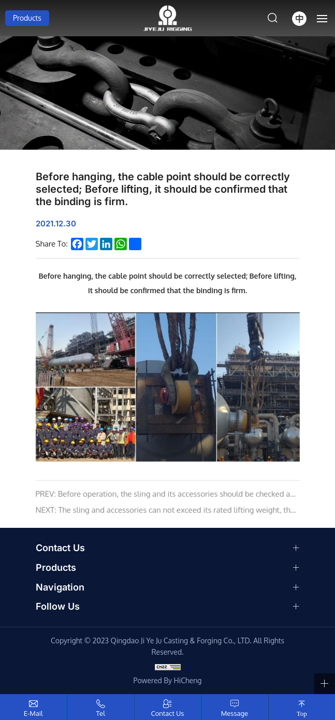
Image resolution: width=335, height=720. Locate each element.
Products (27, 17)
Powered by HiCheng (168, 680)
